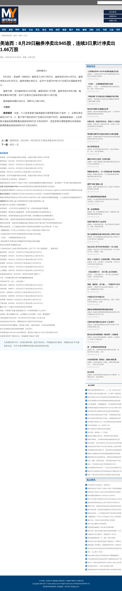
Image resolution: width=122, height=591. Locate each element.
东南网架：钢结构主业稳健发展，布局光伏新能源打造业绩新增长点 (25, 212)
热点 (44, 30)
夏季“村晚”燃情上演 (95, 184)
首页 (4, 30)
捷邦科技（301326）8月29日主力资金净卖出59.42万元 (37, 140)
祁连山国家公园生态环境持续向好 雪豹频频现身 (103, 555)
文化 (98, 30)
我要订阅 (113, 21)
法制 (91, 30)
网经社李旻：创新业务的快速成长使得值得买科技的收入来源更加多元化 (27, 219)
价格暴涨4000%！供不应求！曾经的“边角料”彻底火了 (20, 274)
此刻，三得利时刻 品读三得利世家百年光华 (101, 464)
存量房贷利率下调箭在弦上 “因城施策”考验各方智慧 (19, 336)
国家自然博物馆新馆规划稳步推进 (100, 309)
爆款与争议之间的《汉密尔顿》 (99, 159)
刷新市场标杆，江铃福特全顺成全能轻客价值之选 (103, 439)
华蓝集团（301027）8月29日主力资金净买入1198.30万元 (22, 165)
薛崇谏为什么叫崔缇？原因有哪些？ (13, 205)
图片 (71, 30)
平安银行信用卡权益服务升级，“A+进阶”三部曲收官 (104, 393)
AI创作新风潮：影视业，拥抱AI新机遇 (101, 360)
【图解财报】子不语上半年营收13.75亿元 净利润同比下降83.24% (25, 230)
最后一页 (14, 144)
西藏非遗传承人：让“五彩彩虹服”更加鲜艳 (103, 172)
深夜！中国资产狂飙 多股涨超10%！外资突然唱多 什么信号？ (23, 310)
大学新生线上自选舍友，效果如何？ (13, 179)
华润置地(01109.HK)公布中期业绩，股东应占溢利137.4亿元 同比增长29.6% (29, 332)
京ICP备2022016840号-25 (81, 584)
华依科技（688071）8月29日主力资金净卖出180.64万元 (21, 289)
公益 (111, 30)
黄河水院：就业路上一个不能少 (97, 432)
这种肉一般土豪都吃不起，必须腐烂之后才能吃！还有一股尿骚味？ (25, 314)
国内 (24, 30)
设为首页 (113, 12)
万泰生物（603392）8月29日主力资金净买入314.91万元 (21, 303)
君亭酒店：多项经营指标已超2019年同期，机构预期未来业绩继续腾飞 (26, 216)
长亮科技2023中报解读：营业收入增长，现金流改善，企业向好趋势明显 (27, 325)
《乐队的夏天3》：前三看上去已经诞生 (102, 272)
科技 (51, 30)
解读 (84, 30)
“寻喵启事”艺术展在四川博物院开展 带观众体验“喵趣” (20, 241)
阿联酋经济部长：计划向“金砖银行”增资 (100, 566)
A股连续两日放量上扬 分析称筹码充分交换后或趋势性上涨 (22, 201)
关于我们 (42, 581)
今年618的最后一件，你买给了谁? (98, 425)
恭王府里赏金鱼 (93, 147)
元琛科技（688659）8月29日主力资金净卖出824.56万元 (21, 296)
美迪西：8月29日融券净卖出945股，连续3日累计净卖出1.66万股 (24, 157)
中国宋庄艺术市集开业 (95, 297)
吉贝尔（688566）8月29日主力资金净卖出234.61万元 (20, 292)
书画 (105, 30)
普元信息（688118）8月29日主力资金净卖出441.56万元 (21, 285)
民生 (38, 30)
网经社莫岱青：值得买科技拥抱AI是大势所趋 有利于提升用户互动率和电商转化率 (31, 223)
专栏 (118, 30)
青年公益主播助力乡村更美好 (97, 524)
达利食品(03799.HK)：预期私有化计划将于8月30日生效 (21, 321)
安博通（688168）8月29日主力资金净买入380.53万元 (20, 300)
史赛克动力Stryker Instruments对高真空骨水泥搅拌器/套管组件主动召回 (27, 186)
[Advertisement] (41, 369)
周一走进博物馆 (93, 209)
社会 (31, 30)
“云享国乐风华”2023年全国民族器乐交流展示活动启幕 (20, 234)
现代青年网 (9, 15)
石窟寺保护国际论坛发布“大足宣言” (101, 322)
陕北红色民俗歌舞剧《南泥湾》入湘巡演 (102, 334)
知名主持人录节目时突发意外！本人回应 (102, 247)
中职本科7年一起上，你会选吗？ (12, 281)
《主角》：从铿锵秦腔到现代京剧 (13, 238)
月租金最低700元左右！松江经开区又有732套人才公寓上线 (22, 318)
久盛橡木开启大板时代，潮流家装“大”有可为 (101, 534)
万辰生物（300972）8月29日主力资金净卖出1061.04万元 (22, 267)
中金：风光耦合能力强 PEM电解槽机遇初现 (16, 278)
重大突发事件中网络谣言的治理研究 (99, 429)
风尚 (78, 30)
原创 (11, 30)
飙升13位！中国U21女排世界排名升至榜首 (16, 307)
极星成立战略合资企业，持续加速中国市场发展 (102, 436)
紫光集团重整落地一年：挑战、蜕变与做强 (101, 538)
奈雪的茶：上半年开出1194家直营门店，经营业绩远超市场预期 (24, 208)
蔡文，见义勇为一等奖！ (95, 552)
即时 (17, 30)
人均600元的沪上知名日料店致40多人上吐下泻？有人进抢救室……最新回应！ (29, 248)
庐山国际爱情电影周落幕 (96, 197)
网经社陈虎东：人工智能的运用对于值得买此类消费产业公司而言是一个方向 (29, 227)
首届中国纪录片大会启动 (96, 222)
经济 (58, 30)
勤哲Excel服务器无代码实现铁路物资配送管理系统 (103, 453)
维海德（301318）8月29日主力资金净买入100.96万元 (20, 172)
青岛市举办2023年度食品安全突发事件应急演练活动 (104, 548)
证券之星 (31, 57)
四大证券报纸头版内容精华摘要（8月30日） (17, 329)
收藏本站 (113, 16)
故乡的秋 (90, 372)
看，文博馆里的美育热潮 (96, 347)
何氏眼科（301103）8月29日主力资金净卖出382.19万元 (21, 168)
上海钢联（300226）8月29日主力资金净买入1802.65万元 (22, 270)
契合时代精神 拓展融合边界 (10, 245)
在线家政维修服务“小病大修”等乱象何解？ (101, 527)
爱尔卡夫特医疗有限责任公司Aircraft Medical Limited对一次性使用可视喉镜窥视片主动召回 (34, 194)
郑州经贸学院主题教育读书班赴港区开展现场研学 (103, 411)
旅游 (64, 30)
